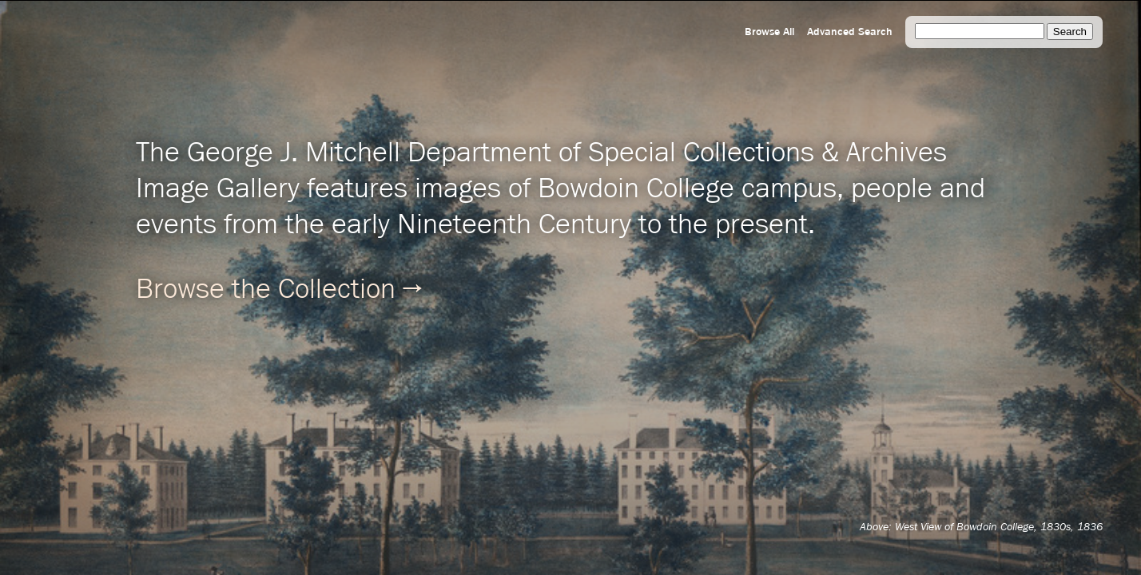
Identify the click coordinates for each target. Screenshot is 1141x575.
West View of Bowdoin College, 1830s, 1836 (999, 527)
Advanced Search (850, 32)
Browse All (769, 32)
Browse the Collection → (279, 290)
